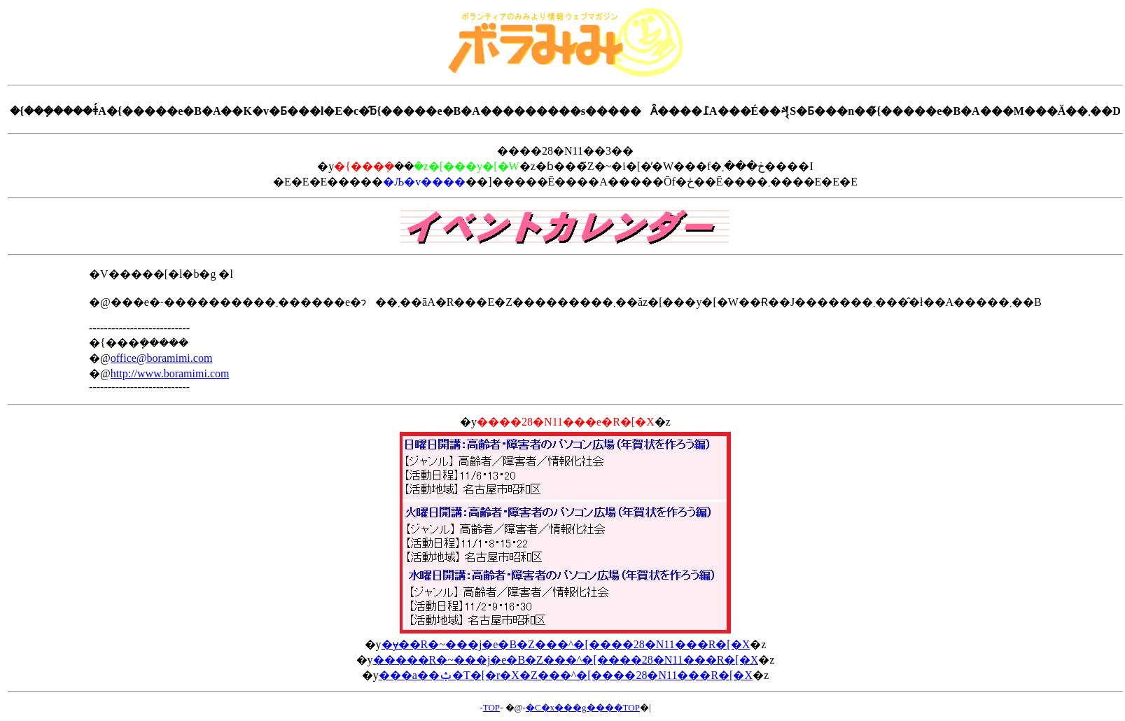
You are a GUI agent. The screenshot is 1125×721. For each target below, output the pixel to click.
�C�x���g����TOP (583, 707)
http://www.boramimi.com (170, 373)
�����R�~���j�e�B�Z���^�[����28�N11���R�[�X (566, 660)
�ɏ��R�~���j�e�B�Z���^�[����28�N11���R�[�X (566, 644)
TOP (491, 707)
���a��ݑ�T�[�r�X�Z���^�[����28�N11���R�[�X (566, 675)
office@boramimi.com (162, 358)
